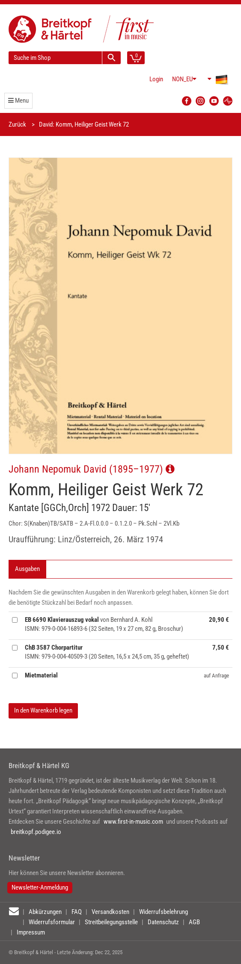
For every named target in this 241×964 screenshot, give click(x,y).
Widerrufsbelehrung (163, 912)
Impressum (31, 932)
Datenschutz (163, 922)
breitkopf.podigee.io (36, 832)
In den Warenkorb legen (43, 710)
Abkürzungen (45, 912)
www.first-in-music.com (133, 821)
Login (156, 79)
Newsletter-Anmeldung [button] (40, 887)
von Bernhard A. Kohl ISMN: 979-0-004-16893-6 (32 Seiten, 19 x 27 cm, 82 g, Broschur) (104, 624)
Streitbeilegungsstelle (111, 922)
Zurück (17, 124)
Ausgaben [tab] (27, 569)
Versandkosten (110, 912)
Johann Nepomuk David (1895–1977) (92, 469)
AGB (194, 922)
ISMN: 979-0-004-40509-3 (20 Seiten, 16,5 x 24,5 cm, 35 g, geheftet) (107, 652)
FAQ (76, 912)
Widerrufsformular (52, 922)
